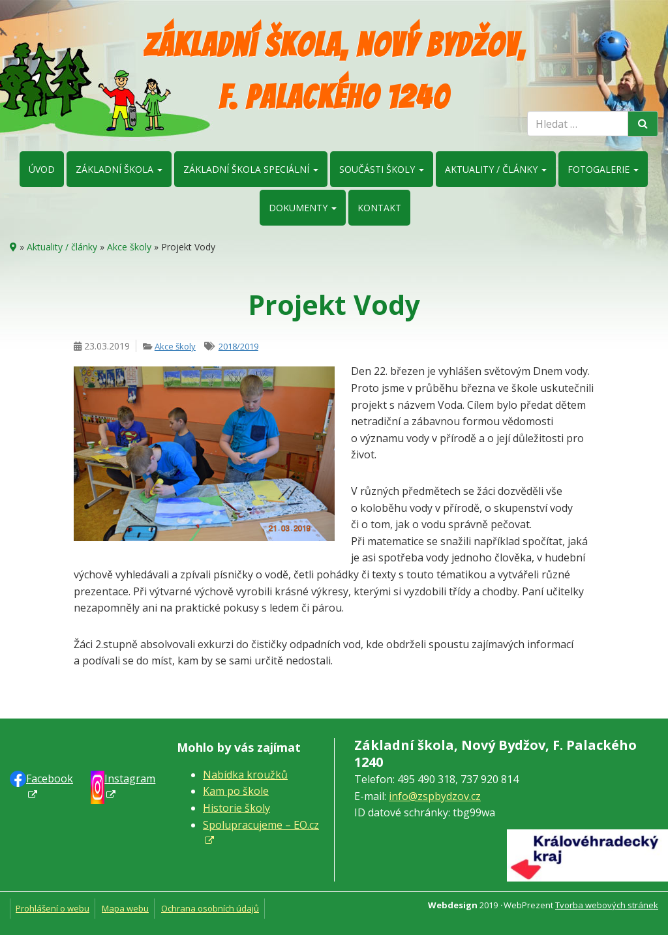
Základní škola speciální (250, 169)
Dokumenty (303, 207)
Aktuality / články (496, 169)
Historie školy (236, 808)
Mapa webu (125, 908)
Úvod (42, 169)
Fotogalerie (603, 169)
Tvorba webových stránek (606, 905)
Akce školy (129, 247)
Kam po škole (236, 791)
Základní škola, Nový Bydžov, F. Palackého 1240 (334, 71)
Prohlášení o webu (52, 908)
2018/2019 (238, 346)
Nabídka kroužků (245, 774)
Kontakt (379, 207)
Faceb (49, 778)
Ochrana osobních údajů (210, 908)
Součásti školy (381, 169)
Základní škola (119, 169)
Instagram (129, 778)
